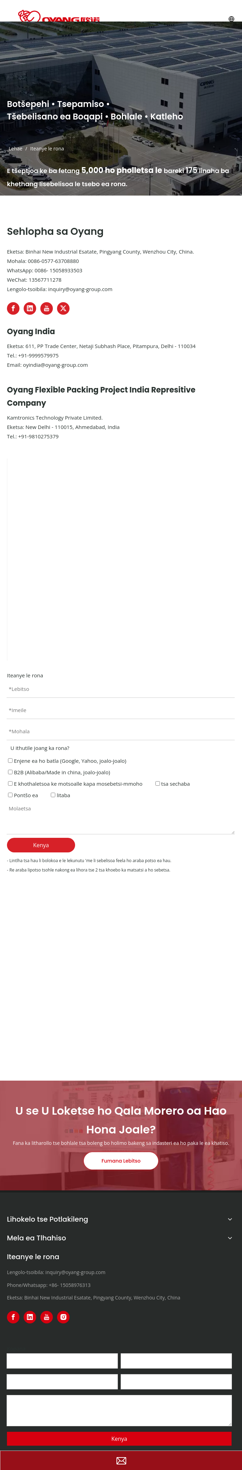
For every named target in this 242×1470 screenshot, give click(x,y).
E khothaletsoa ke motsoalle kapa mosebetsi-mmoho (75, 783)
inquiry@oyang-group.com (80, 289)
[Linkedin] (30, 308)
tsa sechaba (172, 783)
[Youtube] (46, 308)
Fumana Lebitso (121, 1160)
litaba (60, 795)
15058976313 (75, 1285)
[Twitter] (63, 308)
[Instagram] (63, 1317)
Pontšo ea (23, 795)
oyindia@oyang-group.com (55, 364)
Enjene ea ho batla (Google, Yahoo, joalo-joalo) (67, 760)
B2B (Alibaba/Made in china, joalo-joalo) (59, 772)
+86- (54, 1285)
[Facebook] (13, 308)
